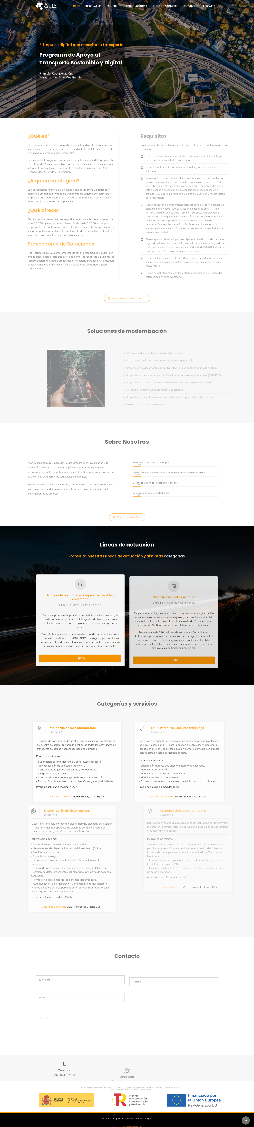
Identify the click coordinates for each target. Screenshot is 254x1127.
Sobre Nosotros (136, 6)
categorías (174, 556)
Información (93, 6)
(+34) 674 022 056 (65, 1077)
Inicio (76, 6)
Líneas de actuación (165, 6)
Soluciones (114, 6)
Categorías (190, 6)
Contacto (209, 6)
